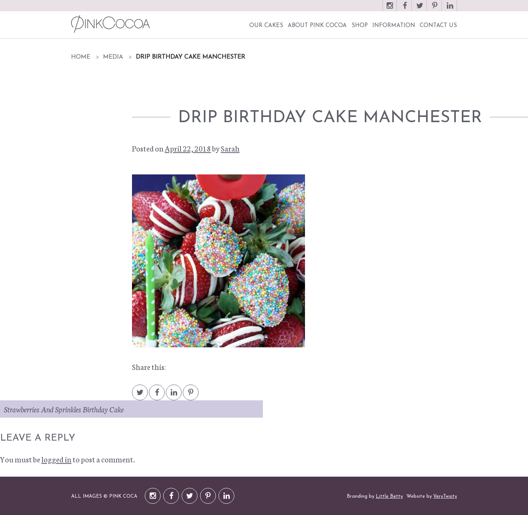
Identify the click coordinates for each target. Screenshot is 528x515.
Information (393, 26)
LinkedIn (226, 496)
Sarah (230, 148)
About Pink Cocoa (317, 26)
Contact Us (438, 26)
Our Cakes (266, 26)
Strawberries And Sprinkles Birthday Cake (64, 409)
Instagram (152, 496)
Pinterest (208, 496)
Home (80, 57)
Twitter (189, 496)
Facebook (171, 496)
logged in (56, 459)
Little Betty (389, 496)
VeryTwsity (445, 496)
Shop (360, 26)
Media (113, 57)
